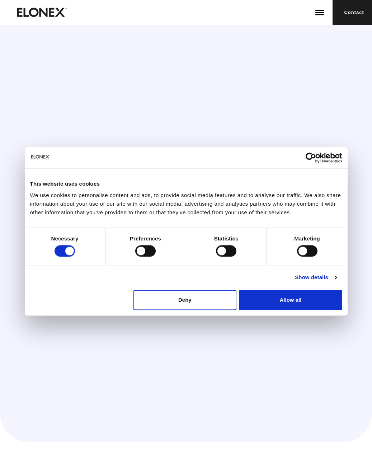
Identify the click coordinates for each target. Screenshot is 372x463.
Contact (354, 12)
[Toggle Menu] (319, 12)
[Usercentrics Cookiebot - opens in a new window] (310, 157)
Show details (311, 278)
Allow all (291, 300)
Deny (185, 300)
